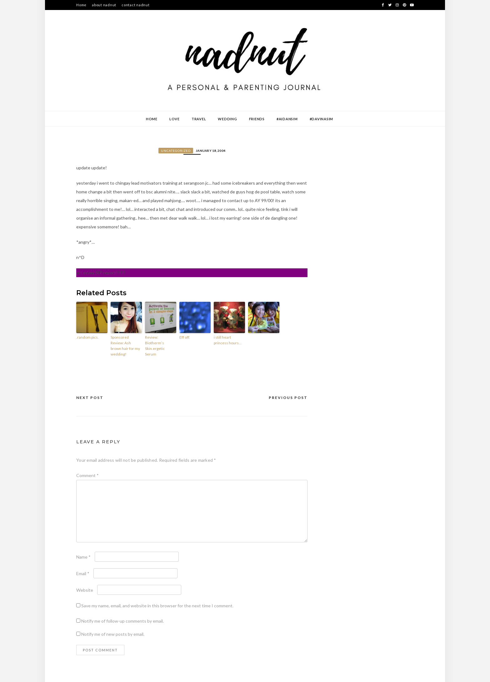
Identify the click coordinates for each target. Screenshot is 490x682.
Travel (199, 119)
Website (84, 590)
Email (82, 573)
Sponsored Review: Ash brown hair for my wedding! (125, 345)
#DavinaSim (321, 119)
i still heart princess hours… (228, 340)
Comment (87, 475)
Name (83, 557)
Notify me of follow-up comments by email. (122, 621)
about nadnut (104, 5)
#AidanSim (287, 119)
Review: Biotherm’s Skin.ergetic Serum (155, 345)
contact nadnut (136, 5)
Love (174, 119)
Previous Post (288, 397)
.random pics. (87, 337)
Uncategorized (176, 150)
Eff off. (184, 337)
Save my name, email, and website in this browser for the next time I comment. (157, 605)
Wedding (227, 119)
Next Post (89, 397)
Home (81, 5)
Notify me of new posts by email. (112, 634)
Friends (257, 119)
